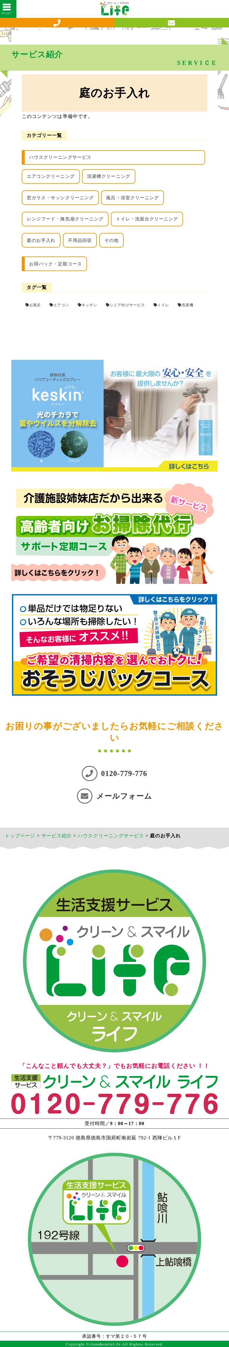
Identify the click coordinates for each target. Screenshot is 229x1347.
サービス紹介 (56, 835)
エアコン (61, 305)
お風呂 (35, 305)
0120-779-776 (114, 773)
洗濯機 (187, 305)
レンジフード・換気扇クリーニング (65, 219)
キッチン (89, 305)
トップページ (20, 835)
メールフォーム (114, 796)
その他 (111, 240)
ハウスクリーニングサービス (60, 157)
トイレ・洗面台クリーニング (147, 219)
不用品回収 (80, 240)
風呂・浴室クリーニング (132, 197)
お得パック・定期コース (55, 264)
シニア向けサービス (127, 305)
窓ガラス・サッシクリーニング (60, 197)
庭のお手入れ (41, 240)
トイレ (163, 305)
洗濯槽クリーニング (108, 176)
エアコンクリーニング (51, 176)
